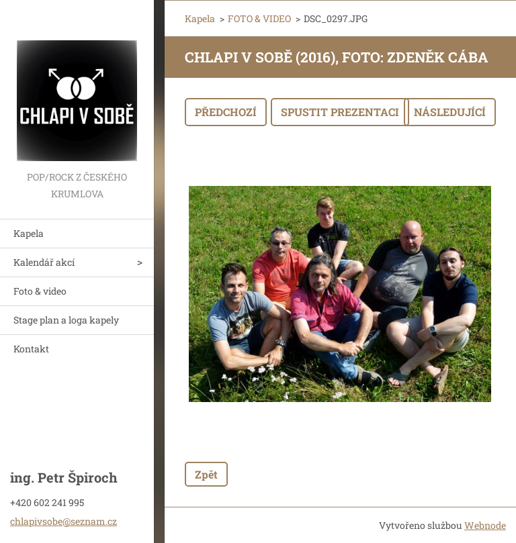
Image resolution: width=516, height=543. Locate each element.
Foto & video (40, 291)
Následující (450, 112)
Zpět (206, 474)
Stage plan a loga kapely (66, 319)
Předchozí (226, 112)
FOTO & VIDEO (259, 18)
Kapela (28, 233)
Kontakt (31, 348)
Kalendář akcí (44, 262)
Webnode (485, 525)
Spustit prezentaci (340, 112)
